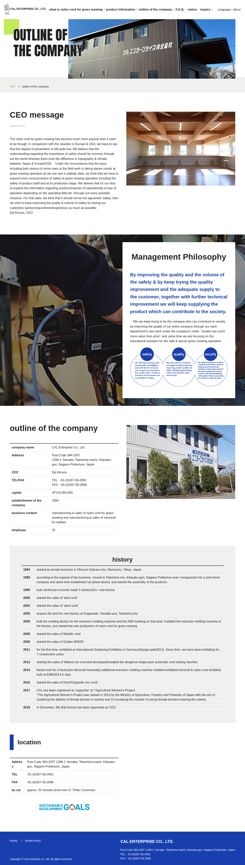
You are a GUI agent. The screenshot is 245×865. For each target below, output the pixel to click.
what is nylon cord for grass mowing (76, 9)
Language (224, 9)
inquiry (205, 9)
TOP (12, 86)
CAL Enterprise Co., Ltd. (25, 10)
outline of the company (155, 9)
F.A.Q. (180, 9)
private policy (33, 840)
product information (120, 9)
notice (192, 9)
